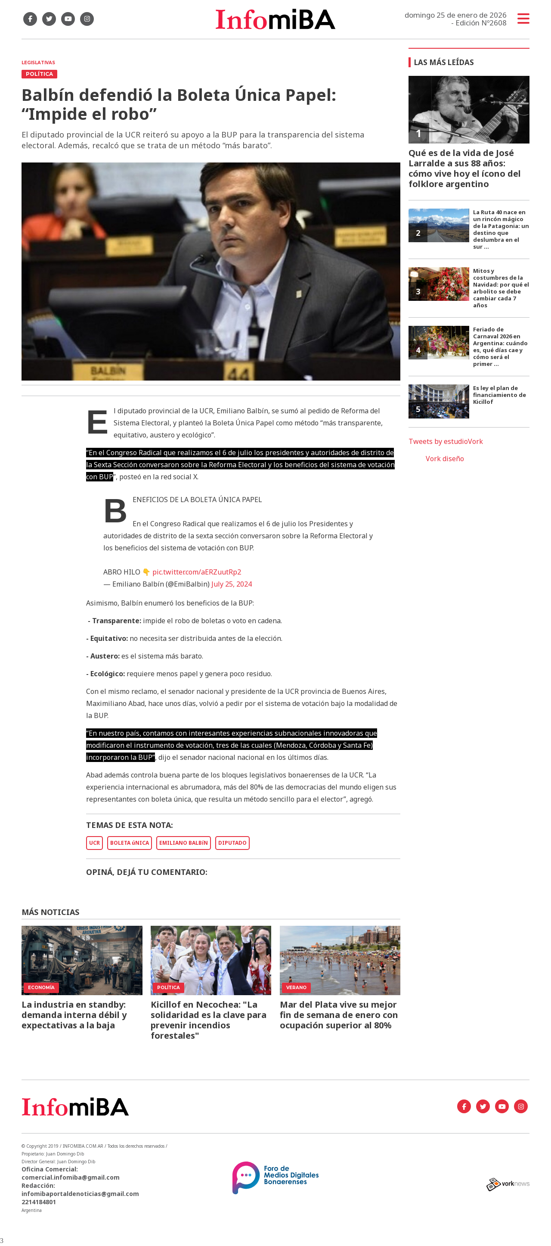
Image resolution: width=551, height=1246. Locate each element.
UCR (94, 842)
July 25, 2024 (231, 584)
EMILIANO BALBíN (183, 842)
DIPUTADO (232, 842)
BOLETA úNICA (129, 842)
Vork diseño (445, 458)
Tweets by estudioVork (446, 441)
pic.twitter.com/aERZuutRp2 (196, 572)
